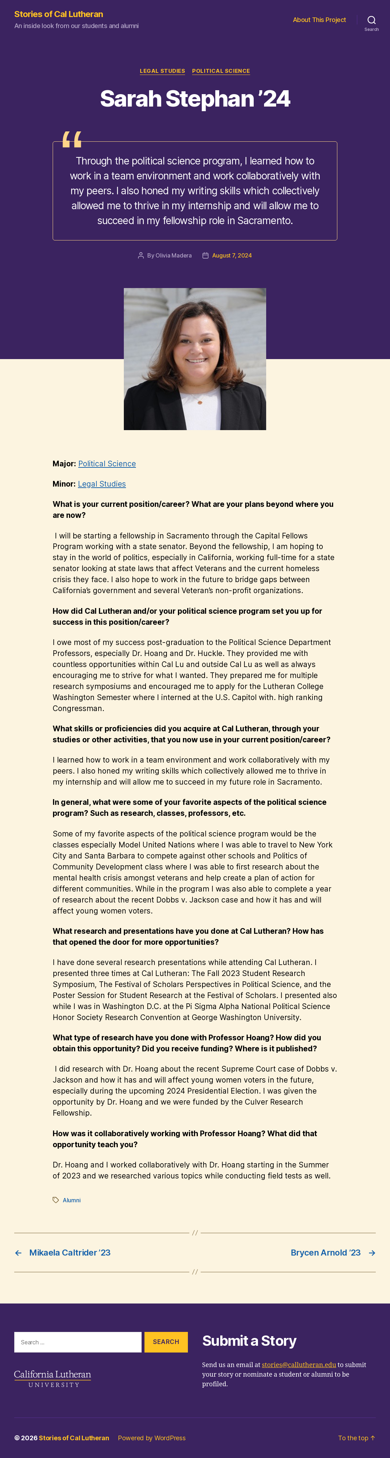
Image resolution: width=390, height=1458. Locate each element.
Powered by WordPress (152, 1438)
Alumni (71, 1200)
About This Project (319, 19)
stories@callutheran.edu (299, 1365)
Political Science (221, 71)
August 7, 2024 (232, 255)
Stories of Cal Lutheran (58, 14)
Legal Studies (162, 71)
